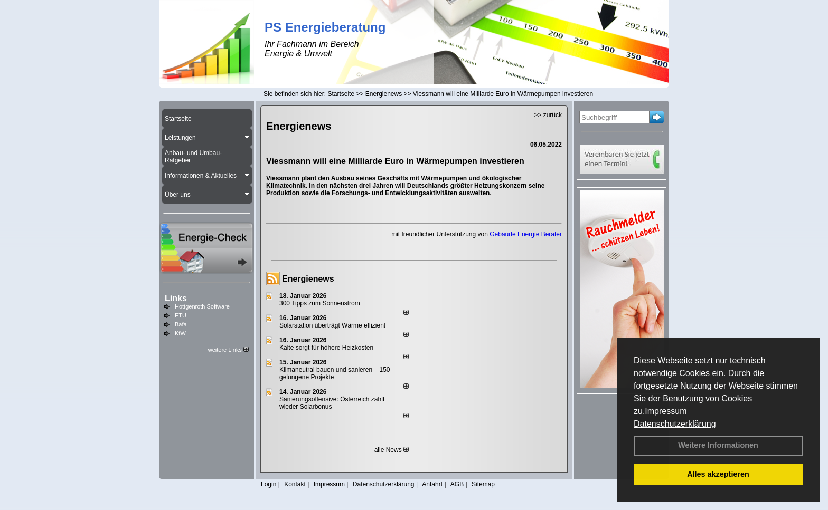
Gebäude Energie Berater (526, 234)
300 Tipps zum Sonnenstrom (319, 303)
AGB (457, 484)
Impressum (665, 411)
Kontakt (295, 484)
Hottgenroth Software (202, 306)
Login (268, 484)
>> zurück (548, 115)
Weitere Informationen (718, 445)
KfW (180, 333)
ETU (180, 315)
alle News (391, 450)
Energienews (308, 278)
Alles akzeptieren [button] (718, 474)
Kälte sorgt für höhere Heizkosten (327, 347)
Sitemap (483, 484)
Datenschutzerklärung (675, 423)
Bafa (181, 324)
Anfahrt (432, 484)
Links (176, 298)
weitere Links (228, 350)
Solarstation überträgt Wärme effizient (332, 325)
